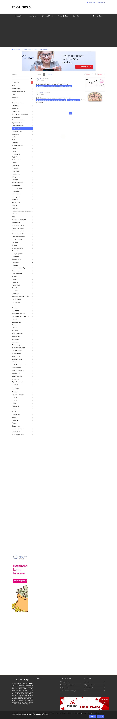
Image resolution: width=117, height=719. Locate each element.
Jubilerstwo (22, 180)
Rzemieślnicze (22, 302)
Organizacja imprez (22, 248)
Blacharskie (22, 106)
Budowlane (22, 108)
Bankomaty (22, 97)
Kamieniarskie (22, 185)
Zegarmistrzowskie (22, 382)
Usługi (35, 49)
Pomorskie (22, 420)
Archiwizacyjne (22, 88)
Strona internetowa (65, 86)
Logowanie (101, 2)
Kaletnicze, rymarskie (22, 182)
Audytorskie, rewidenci (22, 91)
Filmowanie (22, 151)
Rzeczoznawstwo (22, 299)
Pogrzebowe (22, 262)
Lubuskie (22, 400)
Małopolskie (22, 406)
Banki (22, 94)
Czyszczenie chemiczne (22, 120)
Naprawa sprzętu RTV (22, 234)
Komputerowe (22, 194)
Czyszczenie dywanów (22, 123)
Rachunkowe (22, 288)
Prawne (22, 279)
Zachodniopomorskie (22, 434)
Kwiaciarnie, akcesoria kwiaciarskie (22, 211)
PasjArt (38, 79)
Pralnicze (22, 276)
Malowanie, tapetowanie (22, 219)
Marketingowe (22, 222)
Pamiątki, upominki (22, 254)
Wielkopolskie (22, 432)
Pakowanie (22, 251)
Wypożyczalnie (22, 373)
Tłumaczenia (22, 342)
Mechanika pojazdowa (22, 225)
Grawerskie (22, 168)
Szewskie (22, 325)
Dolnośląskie (22, 392)
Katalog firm (27, 49)
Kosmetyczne (22, 197)
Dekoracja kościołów (22, 125)
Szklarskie (22, 328)
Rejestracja (91, 2)
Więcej (93, 716)
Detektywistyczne (22, 131)
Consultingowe (22, 117)
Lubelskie (22, 397)
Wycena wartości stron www (68, 685)
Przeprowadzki (22, 285)
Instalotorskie (22, 174)
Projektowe (22, 282)
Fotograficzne (22, 154)
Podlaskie (22, 417)
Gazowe (22, 162)
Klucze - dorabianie (22, 188)
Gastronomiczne (22, 160)
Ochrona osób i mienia (22, 237)
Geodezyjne (22, 165)
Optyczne (22, 245)
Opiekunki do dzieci (22, 239)
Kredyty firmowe (64, 688)
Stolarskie (22, 319)
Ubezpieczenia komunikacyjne (68, 691)
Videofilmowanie (22, 353)
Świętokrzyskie (22, 426)
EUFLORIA (39, 92)
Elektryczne (22, 148)
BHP (22, 100)
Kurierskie (22, 208)
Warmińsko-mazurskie (22, 429)
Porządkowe (22, 271)
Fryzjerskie (22, 157)
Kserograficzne (22, 202)
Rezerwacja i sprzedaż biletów (22, 296)
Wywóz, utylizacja (22, 376)
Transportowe (22, 336)
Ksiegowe (22, 205)
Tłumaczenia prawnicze (22, 345)
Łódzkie (22, 403)
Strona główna (16, 49)
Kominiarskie (22, 191)
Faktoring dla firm (65, 682)
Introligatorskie (22, 177)
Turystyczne (22, 339)
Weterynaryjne (22, 356)
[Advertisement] (58, 33)
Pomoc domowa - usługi (22, 268)
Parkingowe (22, 256)
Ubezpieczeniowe (22, 350)
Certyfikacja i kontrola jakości (22, 114)
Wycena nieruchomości (22, 370)
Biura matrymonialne (22, 103)
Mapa (50, 74)
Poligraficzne (22, 265)
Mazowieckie (22, 409)
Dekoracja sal (44, 49)
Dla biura (22, 137)
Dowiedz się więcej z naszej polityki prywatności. (35, 714)
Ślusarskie (22, 385)
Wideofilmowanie (22, 359)
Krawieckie (22, 199)
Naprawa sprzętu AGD (22, 231)
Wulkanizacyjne (22, 367)
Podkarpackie (22, 415)
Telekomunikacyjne (22, 333)
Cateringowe (22, 111)
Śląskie (22, 423)
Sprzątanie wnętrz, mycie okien (22, 316)
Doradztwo (22, 143)
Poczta (22, 305)
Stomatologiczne (22, 322)
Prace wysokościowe (22, 274)
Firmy (41, 74)
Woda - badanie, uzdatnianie (22, 365)
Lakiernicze (22, 214)
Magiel (22, 217)
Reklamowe (22, 291)
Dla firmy (22, 140)
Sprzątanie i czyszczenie (22, 313)
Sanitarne (22, 308)
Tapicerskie (22, 330)
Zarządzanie (22, 379)
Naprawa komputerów (22, 228)
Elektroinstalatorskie (22, 145)
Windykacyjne (22, 362)
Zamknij (100, 716)
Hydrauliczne (22, 171)
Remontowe (22, 293)
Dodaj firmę (97, 16)
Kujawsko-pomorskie (22, 395)
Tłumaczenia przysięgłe (22, 348)
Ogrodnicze (22, 242)
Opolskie (22, 412)
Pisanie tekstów (22, 259)
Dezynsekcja (22, 134)
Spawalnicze (22, 311)
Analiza (22, 86)
